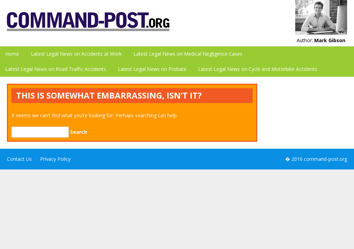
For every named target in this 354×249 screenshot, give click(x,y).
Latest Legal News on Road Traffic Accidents (55, 69)
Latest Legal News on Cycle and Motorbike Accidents (257, 69)
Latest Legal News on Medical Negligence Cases (187, 53)
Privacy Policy (55, 159)
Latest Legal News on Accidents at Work (76, 53)
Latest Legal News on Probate (152, 69)
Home (12, 53)
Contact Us (19, 159)
